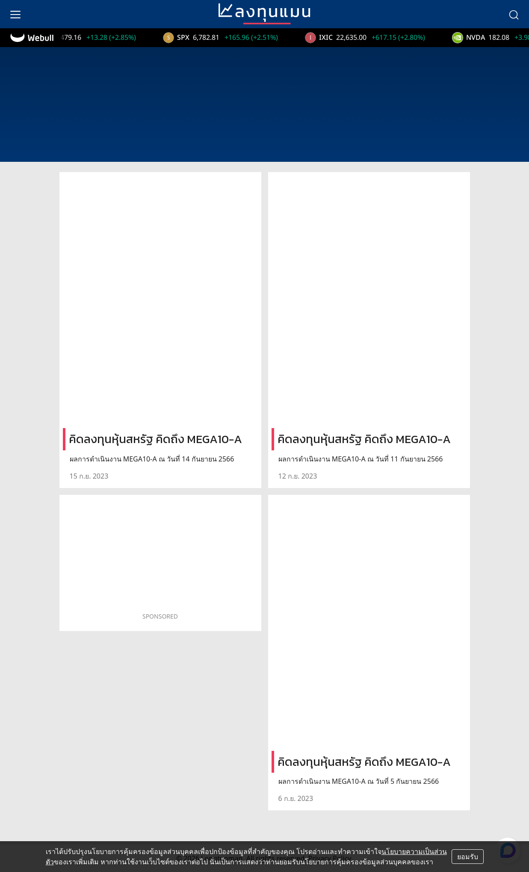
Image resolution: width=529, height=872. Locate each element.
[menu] (15, 14)
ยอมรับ (467, 856)
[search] (513, 14)
